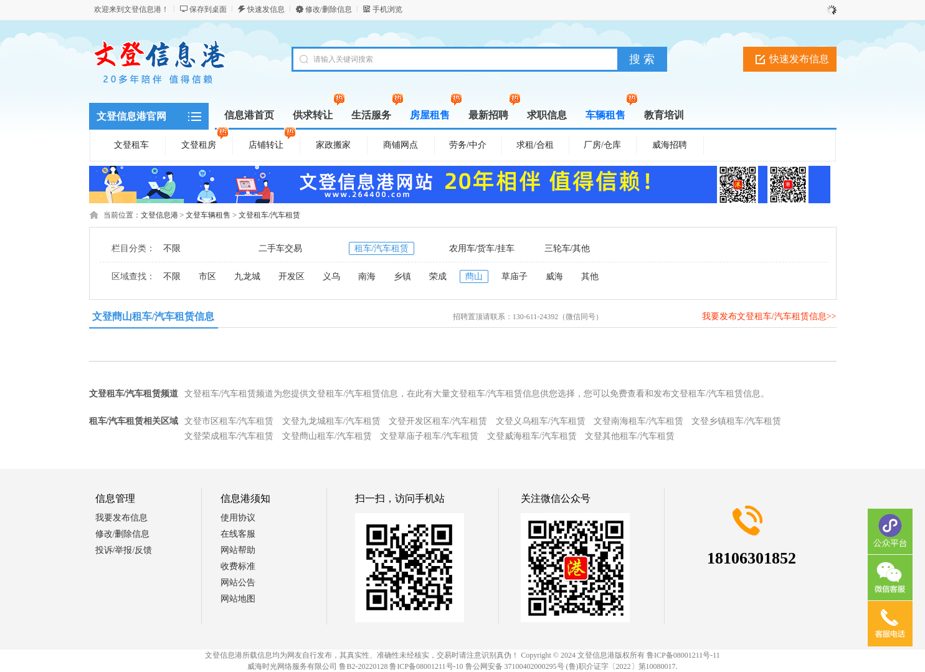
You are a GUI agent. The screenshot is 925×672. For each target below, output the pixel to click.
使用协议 (238, 517)
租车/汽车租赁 (381, 248)
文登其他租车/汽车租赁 (630, 436)
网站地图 (238, 598)
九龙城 (247, 276)
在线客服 (238, 534)
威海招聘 (669, 145)
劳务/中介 (467, 145)
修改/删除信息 (328, 9)
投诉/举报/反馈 (124, 550)
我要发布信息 (121, 517)
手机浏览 (387, 9)
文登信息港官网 (131, 116)
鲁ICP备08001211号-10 (426, 666)
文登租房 (205, 143)
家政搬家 (333, 145)
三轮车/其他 (567, 248)
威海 (554, 276)
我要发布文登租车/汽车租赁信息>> (769, 316)
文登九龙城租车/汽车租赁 (331, 421)
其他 (590, 276)
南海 (367, 276)
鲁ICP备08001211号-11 (683, 655)
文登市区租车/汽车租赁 (229, 421)
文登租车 (131, 145)
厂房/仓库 (602, 145)
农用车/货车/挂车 (482, 248)
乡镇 (402, 276)
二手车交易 (280, 248)
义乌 (331, 276)
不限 (172, 248)
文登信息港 (159, 215)
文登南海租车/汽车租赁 (638, 421)
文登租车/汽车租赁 (269, 215)
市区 (207, 276)
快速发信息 (266, 9)
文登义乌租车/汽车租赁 (541, 421)
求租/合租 (535, 145)
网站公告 (238, 582)
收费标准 (238, 566)
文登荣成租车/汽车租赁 (229, 436)
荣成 (438, 276)
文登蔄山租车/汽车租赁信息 (153, 316)
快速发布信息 (799, 59)
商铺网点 (400, 145)
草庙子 (514, 276)
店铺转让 (272, 143)
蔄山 (474, 276)
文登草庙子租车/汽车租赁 (429, 436)
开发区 (291, 276)
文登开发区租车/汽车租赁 (438, 421)
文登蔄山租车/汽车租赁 (327, 436)
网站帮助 (238, 550)
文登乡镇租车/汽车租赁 (736, 421)
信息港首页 (249, 115)
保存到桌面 (208, 9)
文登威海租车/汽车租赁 (532, 436)
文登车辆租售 (208, 215)
